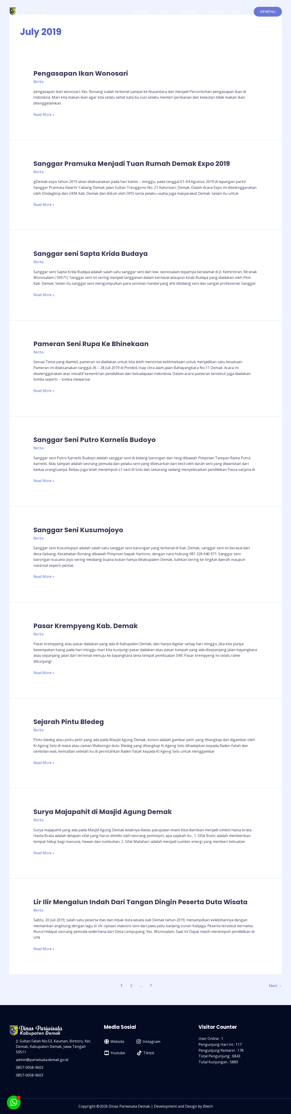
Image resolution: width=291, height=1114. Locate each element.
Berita (38, 81)
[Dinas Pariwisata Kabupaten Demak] (29, 11)
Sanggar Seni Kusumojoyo (80, 530)
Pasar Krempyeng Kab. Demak (87, 625)
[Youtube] (114, 1052)
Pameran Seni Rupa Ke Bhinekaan (93, 343)
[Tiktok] (146, 1052)
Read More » (44, 114)
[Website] (114, 1041)
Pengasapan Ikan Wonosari (82, 73)
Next (275, 985)
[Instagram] (148, 1041)
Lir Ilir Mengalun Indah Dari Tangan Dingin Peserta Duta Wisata (144, 901)
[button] (268, 12)
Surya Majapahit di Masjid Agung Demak (105, 811)
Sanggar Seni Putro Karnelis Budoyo (96, 439)
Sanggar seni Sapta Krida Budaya (93, 253)
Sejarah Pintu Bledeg (70, 721)
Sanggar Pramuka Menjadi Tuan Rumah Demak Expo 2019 (135, 163)
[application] (175, 11)
